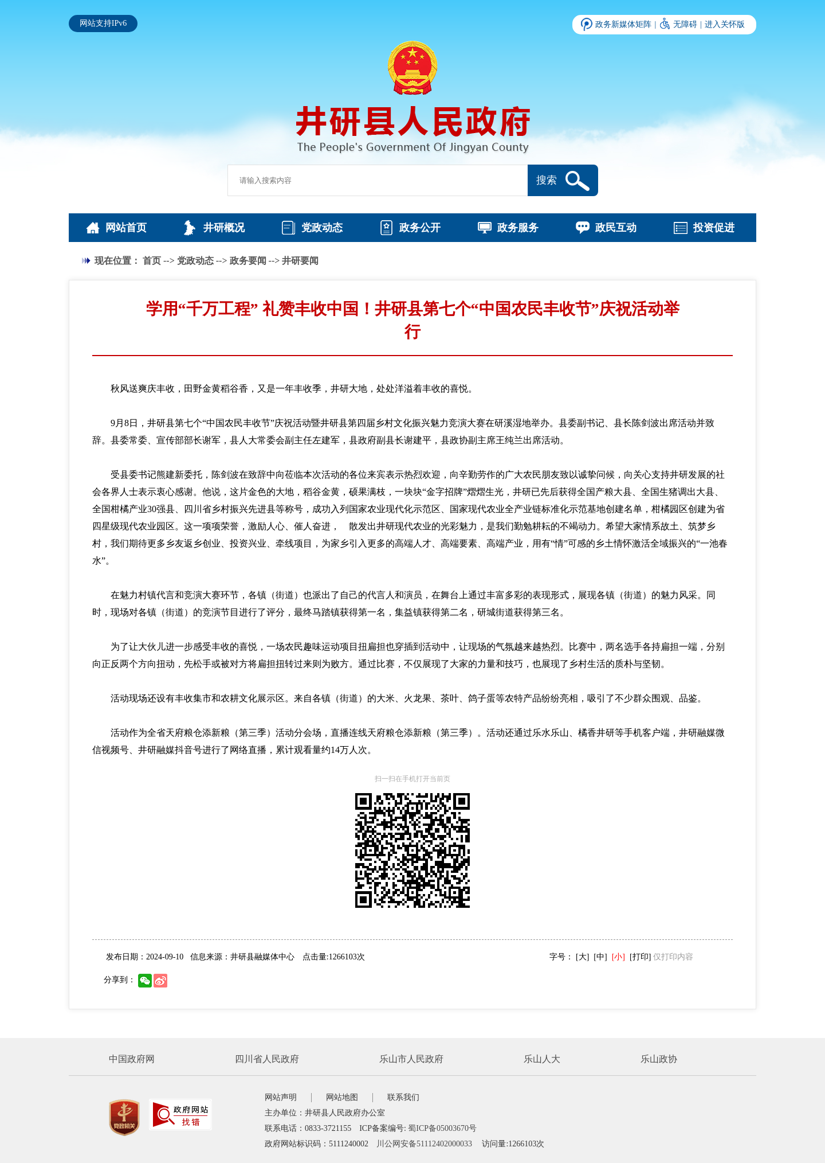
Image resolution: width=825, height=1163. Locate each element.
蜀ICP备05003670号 (442, 1128)
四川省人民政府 (267, 1059)
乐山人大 (542, 1059)
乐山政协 (659, 1059)
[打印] (640, 957)
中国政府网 (132, 1059)
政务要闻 (248, 261)
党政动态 (195, 261)
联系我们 (403, 1097)
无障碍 (685, 24)
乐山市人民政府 (411, 1059)
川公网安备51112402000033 (424, 1143)
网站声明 (281, 1097)
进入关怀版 (725, 24)
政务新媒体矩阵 (623, 24)
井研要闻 (300, 261)
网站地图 (342, 1097)
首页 (152, 261)
